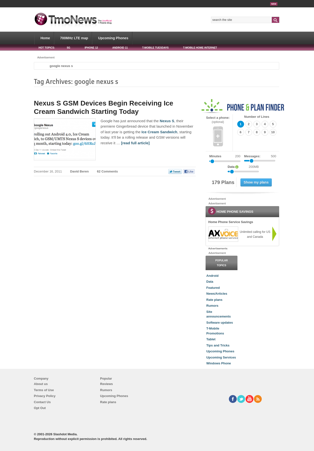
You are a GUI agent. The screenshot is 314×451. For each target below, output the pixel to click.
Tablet (210, 339)
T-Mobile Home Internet (200, 47)
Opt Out (40, 408)
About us (41, 384)
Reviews (106, 384)
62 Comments (107, 171)
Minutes (215, 156)
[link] (223, 234)
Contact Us (42, 402)
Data (209, 281)
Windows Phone (218, 363)
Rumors (212, 305)
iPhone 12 (91, 47)
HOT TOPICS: (47, 47)
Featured (213, 288)
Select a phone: (218, 120)
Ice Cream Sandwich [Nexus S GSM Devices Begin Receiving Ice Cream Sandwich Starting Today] (159, 132)
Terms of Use (44, 390)
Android (212, 276)
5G (68, 47)
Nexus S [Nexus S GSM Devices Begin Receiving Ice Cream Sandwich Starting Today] (167, 121)
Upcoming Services (221, 357)
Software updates (219, 322)
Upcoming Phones (113, 38)
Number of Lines (256, 116)
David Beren (79, 171)
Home (45, 38)
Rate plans (214, 300)
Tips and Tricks (217, 345)
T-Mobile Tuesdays (155, 47)
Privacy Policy (44, 396)
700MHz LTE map (74, 38)
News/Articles (216, 293)
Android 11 (120, 47)
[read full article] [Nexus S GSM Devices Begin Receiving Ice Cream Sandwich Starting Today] (135, 143)
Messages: (260, 156)
